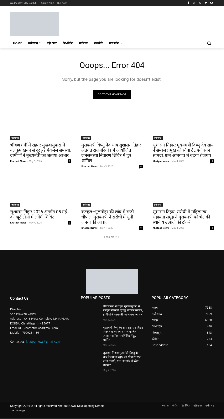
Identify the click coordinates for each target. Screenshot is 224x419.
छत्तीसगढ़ (15, 138)
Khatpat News (18, 161)
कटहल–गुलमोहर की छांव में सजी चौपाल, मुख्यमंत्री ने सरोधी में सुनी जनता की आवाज (107, 217)
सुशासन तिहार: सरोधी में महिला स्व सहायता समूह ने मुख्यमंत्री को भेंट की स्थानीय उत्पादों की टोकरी (181, 217)
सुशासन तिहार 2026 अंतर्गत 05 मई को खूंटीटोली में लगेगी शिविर (38, 215)
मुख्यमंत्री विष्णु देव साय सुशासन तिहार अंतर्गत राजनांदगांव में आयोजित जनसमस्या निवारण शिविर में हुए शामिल (111, 153)
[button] (209, 43)
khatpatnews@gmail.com (43, 342)
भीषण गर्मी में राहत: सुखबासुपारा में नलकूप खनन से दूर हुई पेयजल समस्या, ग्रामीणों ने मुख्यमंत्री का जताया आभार (40, 150)
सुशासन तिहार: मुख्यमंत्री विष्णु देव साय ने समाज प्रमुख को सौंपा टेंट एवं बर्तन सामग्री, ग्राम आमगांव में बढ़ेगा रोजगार (183, 150)
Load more (112, 237)
